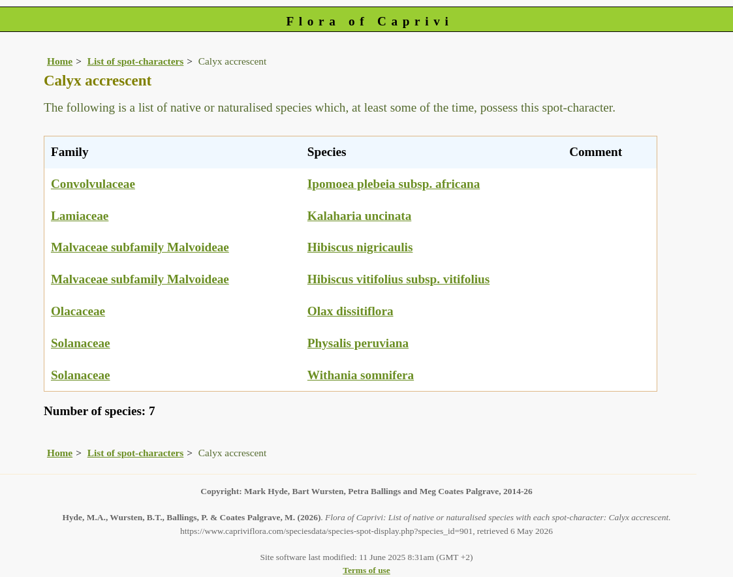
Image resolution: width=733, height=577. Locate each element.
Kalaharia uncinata (359, 216)
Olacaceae (78, 311)
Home (59, 61)
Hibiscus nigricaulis (360, 247)
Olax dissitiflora (350, 311)
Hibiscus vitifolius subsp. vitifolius (398, 279)
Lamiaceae (79, 216)
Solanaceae (80, 343)
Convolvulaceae (93, 184)
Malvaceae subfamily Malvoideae (140, 247)
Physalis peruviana (358, 343)
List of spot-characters (135, 61)
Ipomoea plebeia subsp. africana (393, 184)
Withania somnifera (360, 375)
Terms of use (366, 570)
